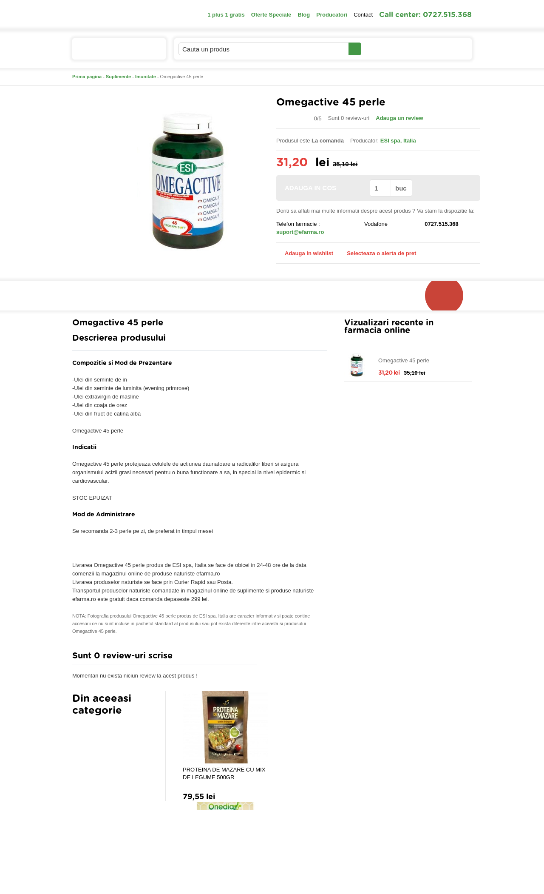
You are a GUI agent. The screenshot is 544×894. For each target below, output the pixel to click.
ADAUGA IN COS (322, 187)
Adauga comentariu (297, 658)
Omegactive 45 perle (403, 360)
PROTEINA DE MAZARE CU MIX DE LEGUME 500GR (224, 773)
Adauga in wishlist (304, 253)
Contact (363, 14)
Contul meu (390, 49)
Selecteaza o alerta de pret (377, 253)
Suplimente (118, 76)
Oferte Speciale (271, 14)
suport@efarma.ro (300, 232)
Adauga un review (399, 118)
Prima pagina (87, 76)
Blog (304, 14)
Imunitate (145, 76)
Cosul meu (443, 49)
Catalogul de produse (113, 53)
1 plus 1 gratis (225, 14)
